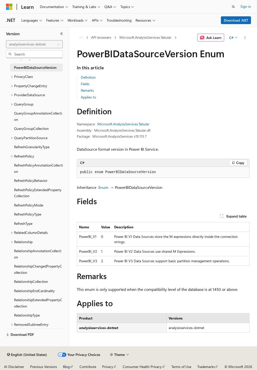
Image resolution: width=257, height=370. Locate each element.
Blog (66, 366)
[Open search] (233, 6)
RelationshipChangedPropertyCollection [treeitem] (38, 269)
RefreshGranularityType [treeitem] (31, 146)
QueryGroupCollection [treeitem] (31, 128)
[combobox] (34, 44)
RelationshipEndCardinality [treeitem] (34, 290)
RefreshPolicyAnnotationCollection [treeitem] (38, 168)
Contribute (88, 366)
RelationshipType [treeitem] (27, 315)
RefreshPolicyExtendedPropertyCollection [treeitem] (37, 192)
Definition (88, 77)
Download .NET (236, 20)
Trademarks (206, 366)
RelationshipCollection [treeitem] (31, 281)
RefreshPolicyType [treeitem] (27, 214)
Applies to (88, 97)
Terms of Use (181, 366)
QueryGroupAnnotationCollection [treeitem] (38, 116)
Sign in (245, 6)
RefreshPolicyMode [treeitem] (28, 205)
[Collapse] (61, 33)
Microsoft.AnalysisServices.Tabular (145, 37)
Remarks (87, 90)
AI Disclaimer (14, 366)
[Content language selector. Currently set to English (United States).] (27, 355)
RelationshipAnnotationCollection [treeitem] (37, 253)
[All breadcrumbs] (81, 38)
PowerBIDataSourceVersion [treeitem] (35, 67)
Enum (103, 187)
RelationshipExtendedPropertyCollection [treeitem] (38, 302)
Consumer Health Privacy (142, 366)
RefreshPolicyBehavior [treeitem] (30, 180)
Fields (85, 83)
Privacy (107, 366)
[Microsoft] (9, 7)
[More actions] (244, 38)
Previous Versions (43, 366)
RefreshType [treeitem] (23, 223)
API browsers (101, 37)
